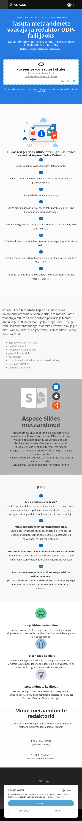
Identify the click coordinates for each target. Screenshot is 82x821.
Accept (41, 803)
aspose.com (32, 49)
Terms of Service (67, 89)
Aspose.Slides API (18, 694)
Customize (24, 811)
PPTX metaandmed (40, 754)
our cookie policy (57, 797)
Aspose (13, 4)
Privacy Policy (41, 91)
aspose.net (43, 49)
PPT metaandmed (41, 740)
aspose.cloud (56, 49)
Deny (57, 811)
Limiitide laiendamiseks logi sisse (41, 76)
